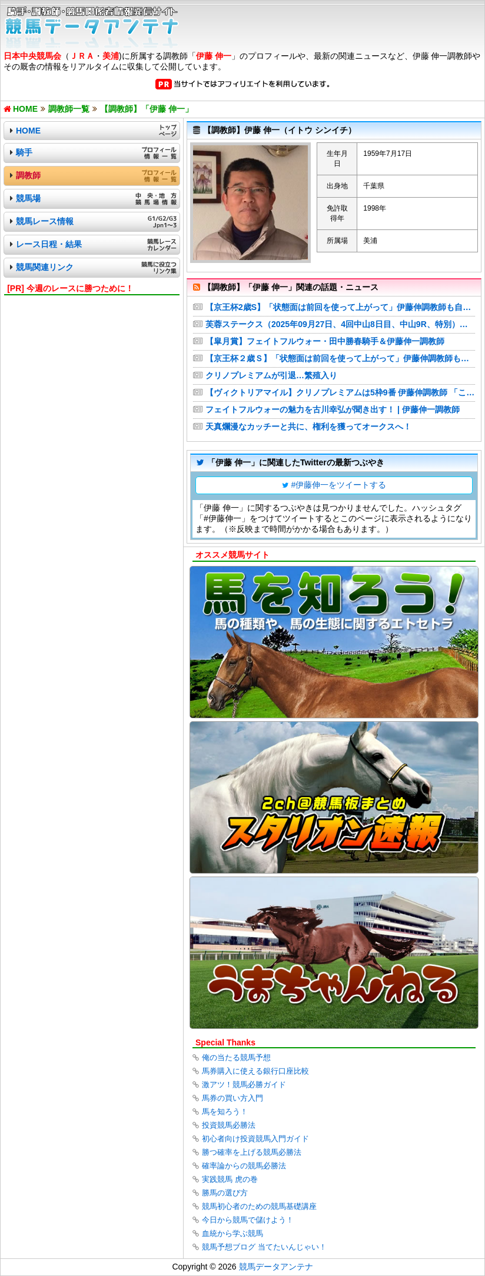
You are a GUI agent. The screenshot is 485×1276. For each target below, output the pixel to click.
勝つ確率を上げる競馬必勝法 (251, 1152)
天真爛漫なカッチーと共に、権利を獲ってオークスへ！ (308, 426)
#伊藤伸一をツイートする (339, 484)
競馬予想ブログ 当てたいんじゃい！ (264, 1246)
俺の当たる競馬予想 (236, 1057)
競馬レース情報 (45, 221)
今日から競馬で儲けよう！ (248, 1219)
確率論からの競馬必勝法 (244, 1165)
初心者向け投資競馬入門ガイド (255, 1138)
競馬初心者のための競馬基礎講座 (259, 1206)
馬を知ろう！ (225, 1111)
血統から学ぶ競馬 (232, 1233)
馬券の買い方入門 (232, 1098)
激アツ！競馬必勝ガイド (244, 1084)
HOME (28, 130)
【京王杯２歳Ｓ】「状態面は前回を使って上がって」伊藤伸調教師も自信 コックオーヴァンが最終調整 (340, 358)
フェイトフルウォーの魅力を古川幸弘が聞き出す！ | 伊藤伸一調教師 (332, 409)
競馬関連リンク (45, 267)
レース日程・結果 (49, 244)
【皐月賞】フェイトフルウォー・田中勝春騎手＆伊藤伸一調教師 (324, 341)
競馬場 (28, 198)
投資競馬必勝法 (228, 1125)
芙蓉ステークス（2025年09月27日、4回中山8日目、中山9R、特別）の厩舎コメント (340, 324)
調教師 (28, 175)
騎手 (24, 152)
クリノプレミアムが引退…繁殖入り (271, 375)
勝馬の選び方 (225, 1192)
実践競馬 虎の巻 (230, 1179)
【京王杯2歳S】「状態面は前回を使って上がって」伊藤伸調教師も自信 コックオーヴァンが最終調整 (340, 307)
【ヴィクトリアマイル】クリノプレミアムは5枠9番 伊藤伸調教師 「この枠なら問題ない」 (340, 392)
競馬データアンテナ (276, 1266)
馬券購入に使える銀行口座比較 (255, 1071)
